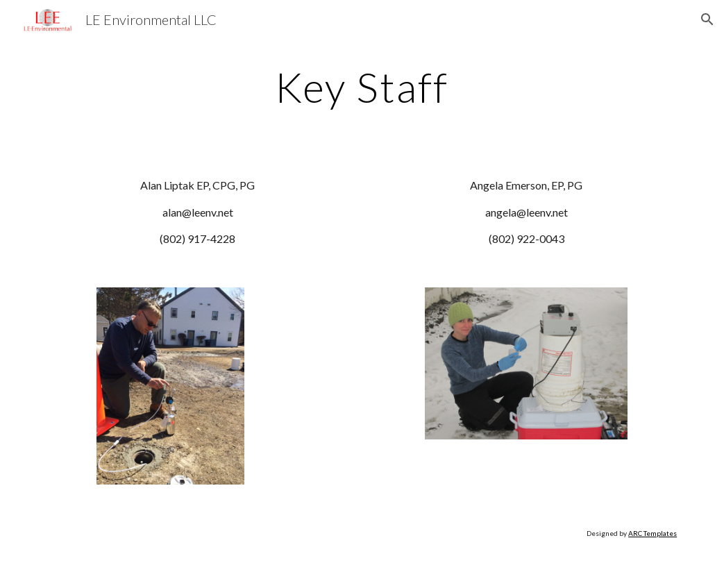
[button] (707, 19)
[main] (362, 86)
